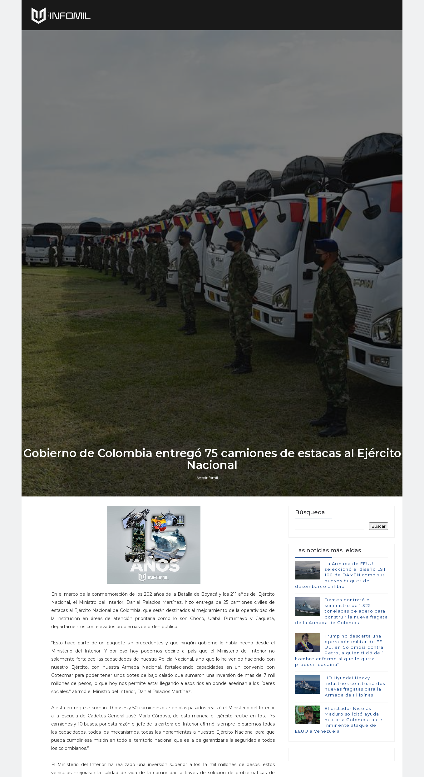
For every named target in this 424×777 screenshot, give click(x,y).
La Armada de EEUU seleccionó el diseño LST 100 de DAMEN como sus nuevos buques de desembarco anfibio (340, 575)
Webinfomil (207, 477)
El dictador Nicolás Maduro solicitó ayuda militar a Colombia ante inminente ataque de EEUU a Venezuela (339, 720)
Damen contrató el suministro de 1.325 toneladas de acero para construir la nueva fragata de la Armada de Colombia (341, 611)
